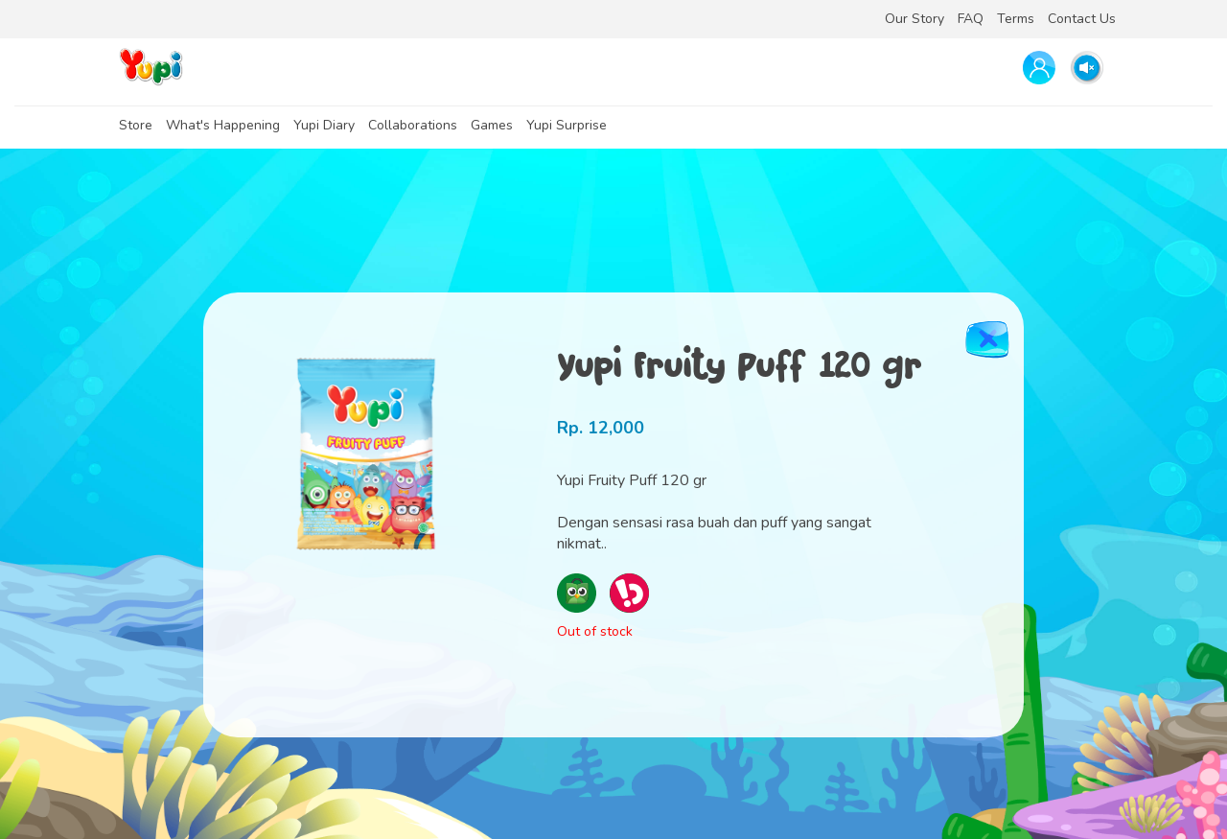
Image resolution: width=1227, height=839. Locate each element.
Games (492, 125)
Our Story (914, 19)
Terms (1015, 19)
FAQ (971, 19)
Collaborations (412, 125)
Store (135, 125)
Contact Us (1082, 19)
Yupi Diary (324, 125)
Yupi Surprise (566, 125)
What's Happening (223, 125)
